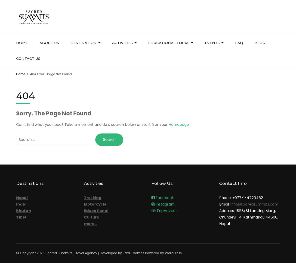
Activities (122, 43)
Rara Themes (133, 253)
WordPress (173, 253)
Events (212, 43)
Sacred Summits (59, 253)
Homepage (179, 124)
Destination (84, 43)
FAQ (239, 43)
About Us (49, 43)
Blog (260, 43)
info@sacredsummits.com (254, 204)
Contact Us (28, 58)
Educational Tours (168, 43)
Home (22, 43)
